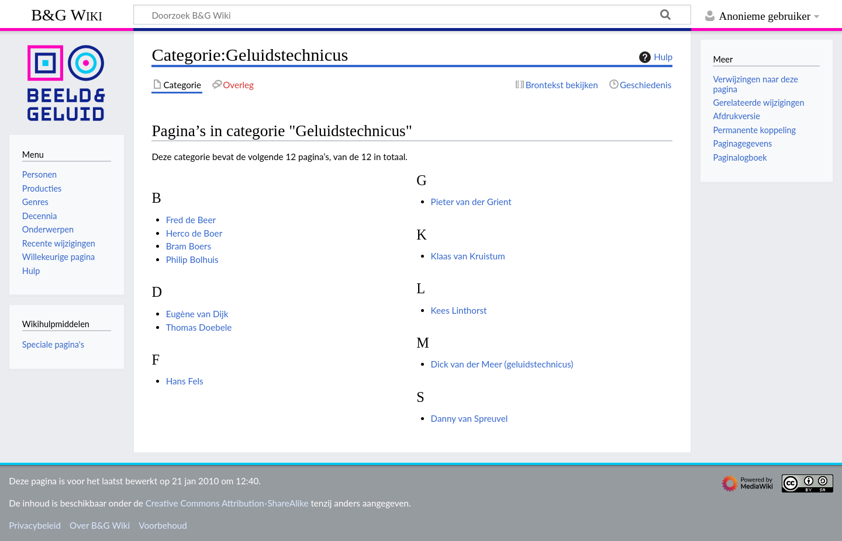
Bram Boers (188, 246)
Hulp (654, 57)
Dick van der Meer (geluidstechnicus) (502, 364)
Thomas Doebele (199, 327)
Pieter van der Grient (471, 201)
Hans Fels (184, 381)
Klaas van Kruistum (468, 256)
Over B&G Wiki (100, 525)
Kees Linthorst (459, 310)
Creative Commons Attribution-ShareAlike (227, 503)
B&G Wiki (66, 15)
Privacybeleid (35, 525)
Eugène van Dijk (197, 313)
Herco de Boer (194, 233)
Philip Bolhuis (192, 259)
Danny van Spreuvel (469, 418)
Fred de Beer (191, 219)
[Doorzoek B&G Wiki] (412, 14)
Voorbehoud (163, 525)
